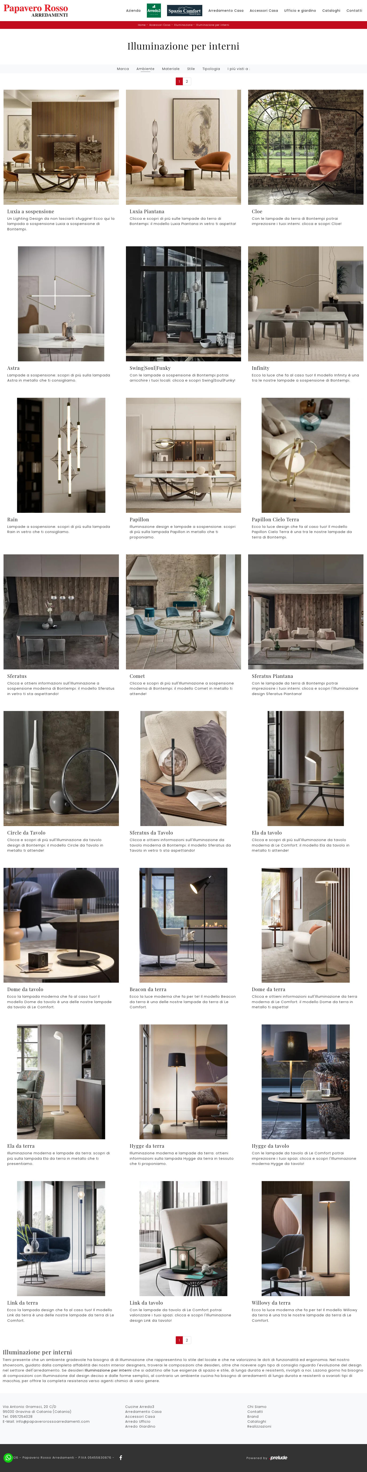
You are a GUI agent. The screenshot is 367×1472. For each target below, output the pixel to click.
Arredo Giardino (140, 1426)
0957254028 (21, 1416)
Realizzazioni (259, 1426)
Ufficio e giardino (300, 10)
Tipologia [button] (211, 68)
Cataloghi (331, 10)
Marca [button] (123, 68)
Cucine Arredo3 (139, 1406)
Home (142, 25)
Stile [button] (191, 68)
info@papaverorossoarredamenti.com (53, 1421)
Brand (253, 1416)
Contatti (354, 10)
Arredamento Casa (226, 10)
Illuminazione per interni (212, 25)
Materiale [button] (171, 68)
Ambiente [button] (146, 68)
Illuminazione (183, 25)
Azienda (133, 10)
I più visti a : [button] (239, 68)
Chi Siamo (257, 1406)
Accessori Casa (264, 10)
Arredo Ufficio (138, 1421)
